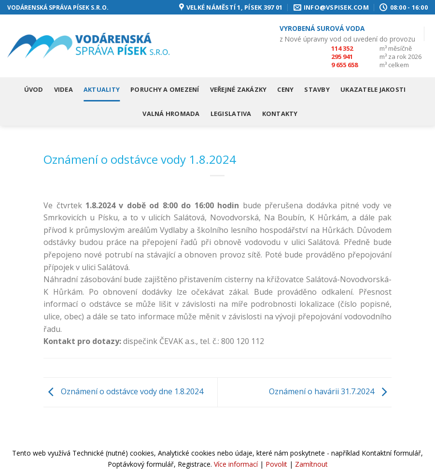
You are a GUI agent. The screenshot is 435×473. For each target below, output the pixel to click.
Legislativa (231, 113)
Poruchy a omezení (164, 89)
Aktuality (102, 89)
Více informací (236, 464)
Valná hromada (170, 113)
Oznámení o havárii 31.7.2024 (330, 391)
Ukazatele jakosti (373, 89)
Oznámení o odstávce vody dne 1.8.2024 (123, 391)
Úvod (33, 89)
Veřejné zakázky (238, 89)
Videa (63, 89)
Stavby (317, 89)
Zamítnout (311, 464)
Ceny (285, 89)
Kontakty (280, 113)
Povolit (276, 464)
